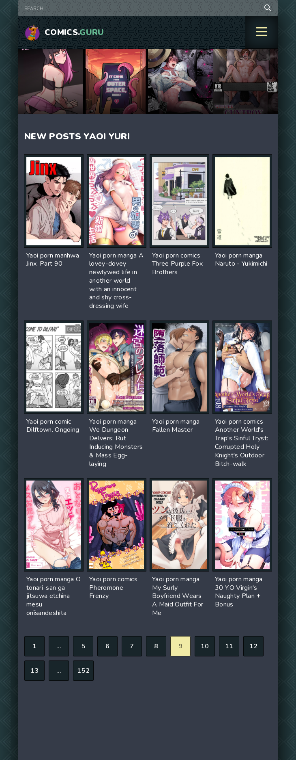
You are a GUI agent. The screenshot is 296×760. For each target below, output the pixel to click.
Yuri (119, 136)
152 (83, 670)
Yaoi (95, 136)
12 (253, 646)
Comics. (74, 32)
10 (205, 646)
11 (229, 646)
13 (34, 670)
